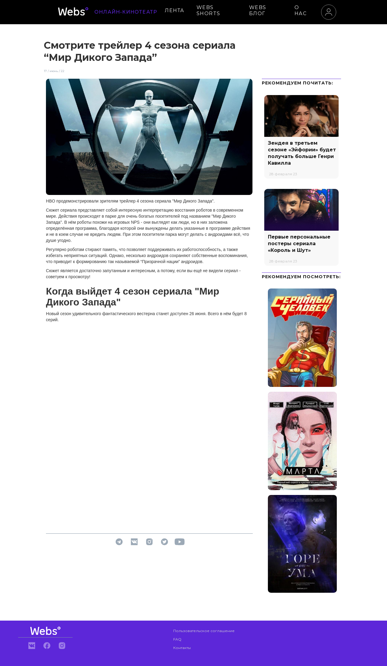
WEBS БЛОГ (257, 10)
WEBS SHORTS (208, 10)
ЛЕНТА (174, 10)
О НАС (300, 10)
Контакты (182, 647)
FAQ (177, 639)
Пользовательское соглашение (204, 630)
